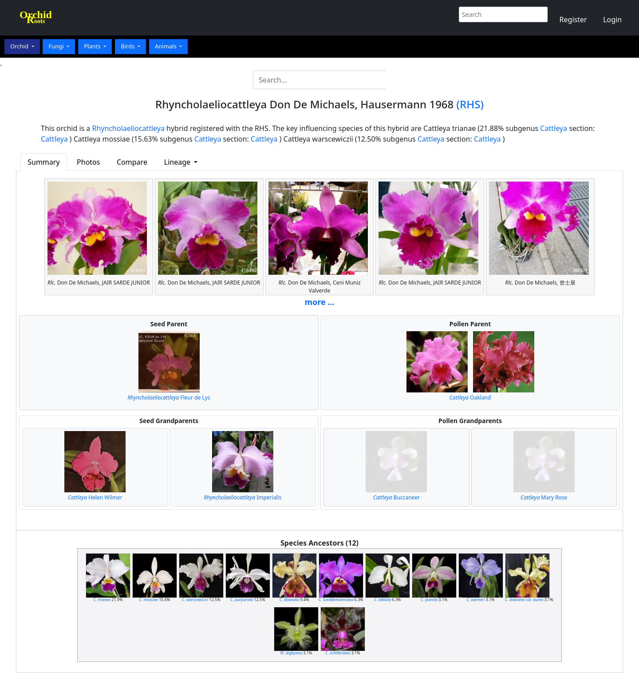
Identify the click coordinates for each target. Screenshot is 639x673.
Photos (88, 162)
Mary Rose (544, 497)
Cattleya (553, 128)
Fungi (56, 46)
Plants (93, 46)
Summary (43, 162)
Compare (132, 162)
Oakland (470, 397)
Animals (166, 46)
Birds (128, 46)
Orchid (20, 46)
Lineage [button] (178, 162)
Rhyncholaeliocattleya (128, 128)
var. (524, 599)
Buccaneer (396, 497)
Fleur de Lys (169, 397)
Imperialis (242, 497)
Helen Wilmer (95, 497)
